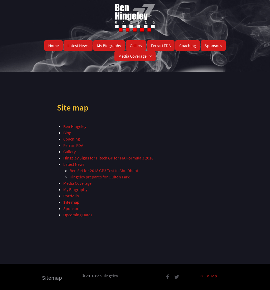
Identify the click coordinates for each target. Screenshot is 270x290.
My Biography (75, 189)
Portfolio (71, 195)
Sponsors (71, 208)
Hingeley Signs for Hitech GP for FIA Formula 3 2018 (108, 158)
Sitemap (52, 277)
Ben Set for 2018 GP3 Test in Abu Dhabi (104, 170)
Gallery (69, 151)
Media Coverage (77, 183)
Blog (67, 132)
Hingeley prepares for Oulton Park (100, 176)
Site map (71, 202)
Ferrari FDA (73, 145)
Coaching (71, 139)
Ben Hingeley (74, 126)
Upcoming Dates (77, 214)
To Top (208, 275)
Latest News (73, 164)
